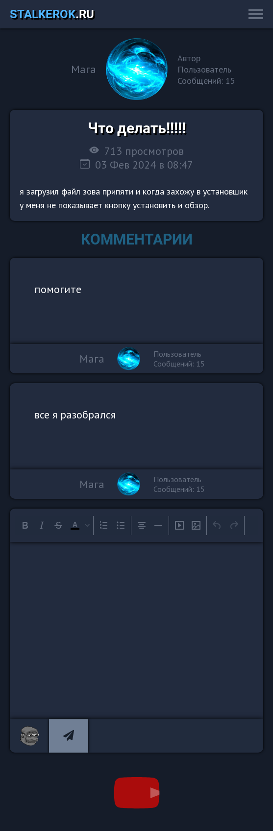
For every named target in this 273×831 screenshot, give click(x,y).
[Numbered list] (104, 525)
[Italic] (41, 525)
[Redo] (233, 525)
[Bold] (25, 525)
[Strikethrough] (58, 525)
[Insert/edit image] (196, 525)
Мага (83, 69)
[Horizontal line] (158, 525)
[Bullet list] (120, 525)
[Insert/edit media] (179, 525)
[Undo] (217, 525)
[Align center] (141, 525)
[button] (79, 525)
